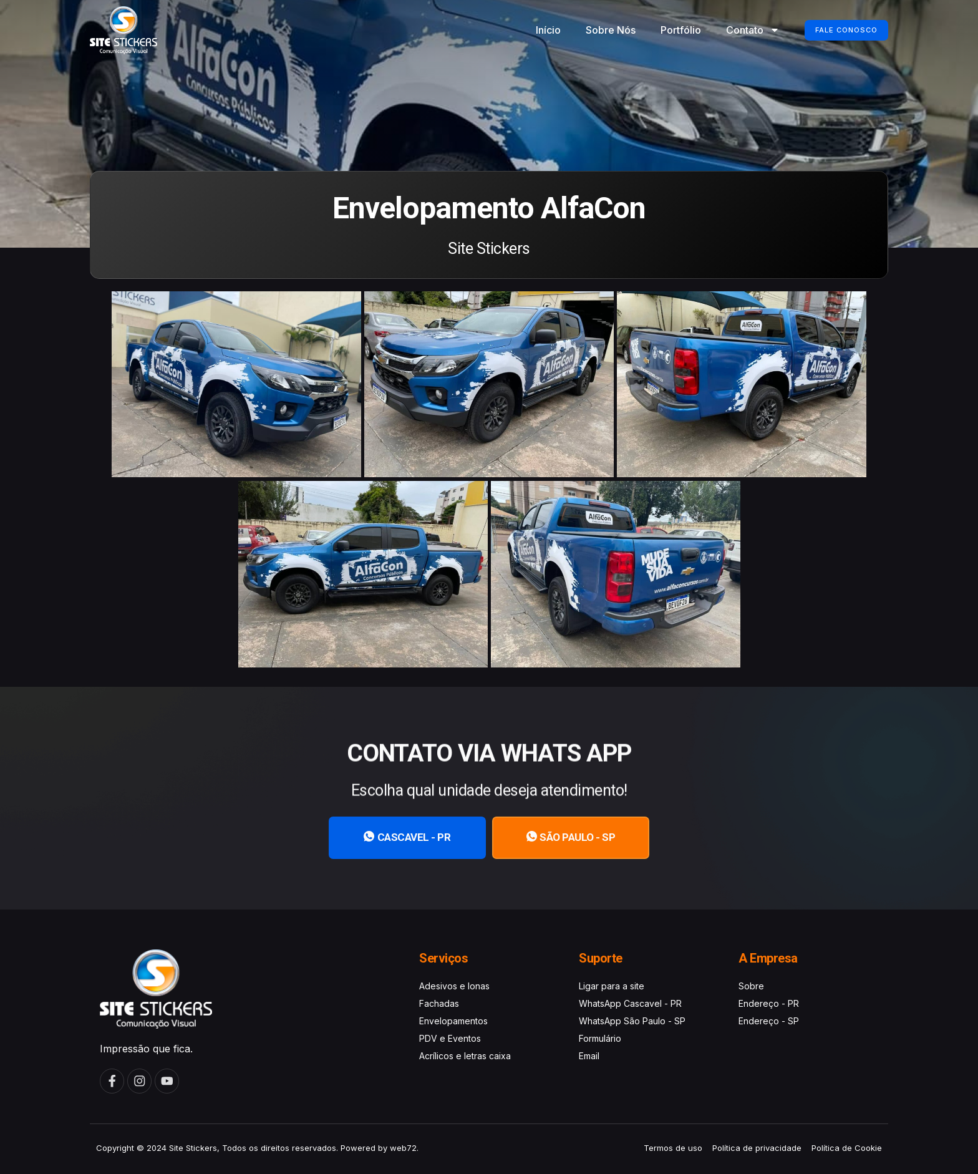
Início (533, 30)
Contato (738, 30)
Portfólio (666, 30)
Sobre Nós (596, 30)
